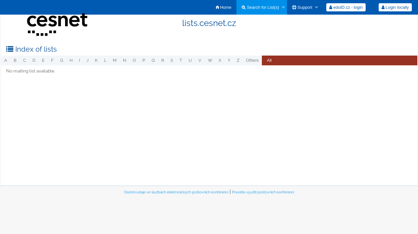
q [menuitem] (153, 60)
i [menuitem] (79, 60)
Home (223, 7)
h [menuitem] (71, 60)
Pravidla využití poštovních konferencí (263, 192)
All (269, 60)
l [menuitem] (105, 60)
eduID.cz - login (346, 7)
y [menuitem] (229, 60)
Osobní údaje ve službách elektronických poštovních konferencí (176, 192)
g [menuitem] (61, 60)
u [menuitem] (190, 60)
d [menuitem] (34, 60)
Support (302, 7)
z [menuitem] (238, 60)
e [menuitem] (43, 60)
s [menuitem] (171, 60)
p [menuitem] (143, 60)
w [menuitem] (210, 60)
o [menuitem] (134, 60)
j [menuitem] (87, 60)
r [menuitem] (162, 60)
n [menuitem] (124, 60)
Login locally (395, 7)
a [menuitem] (5, 60)
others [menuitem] (252, 60)
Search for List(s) (260, 7)
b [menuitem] (15, 60)
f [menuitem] (52, 60)
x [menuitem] (220, 60)
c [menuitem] (24, 60)
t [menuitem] (181, 60)
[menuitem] (223, 7)
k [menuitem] (96, 60)
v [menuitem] (199, 60)
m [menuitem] (114, 60)
